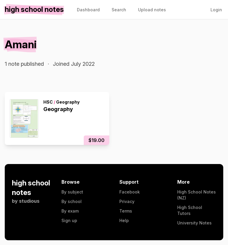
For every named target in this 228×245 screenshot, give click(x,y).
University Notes (194, 222)
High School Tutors (189, 210)
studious (29, 201)
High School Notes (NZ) (196, 194)
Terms (125, 210)
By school (71, 201)
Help (124, 220)
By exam (70, 210)
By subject (72, 191)
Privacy (126, 201)
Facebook (129, 191)
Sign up (69, 220)
